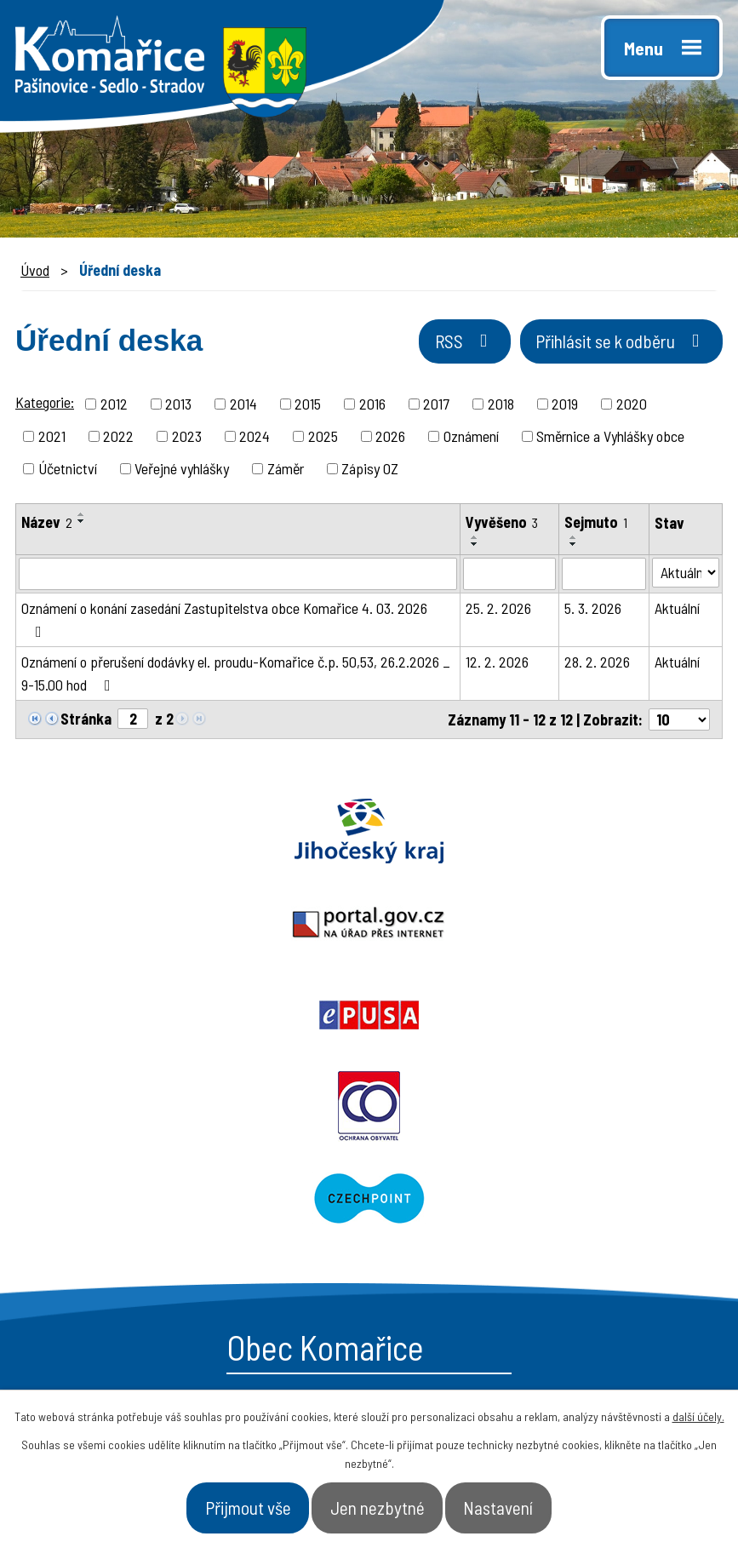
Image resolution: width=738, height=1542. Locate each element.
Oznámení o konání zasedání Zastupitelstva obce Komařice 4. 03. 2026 (224, 621)
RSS (403, 351)
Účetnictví (67, 470)
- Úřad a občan (612, 1227)
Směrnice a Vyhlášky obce (610, 438)
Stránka (86, 721)
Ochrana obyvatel (184, 926)
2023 (187, 438)
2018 (501, 406)
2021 (52, 438)
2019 (565, 406)
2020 (631, 406)
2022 (118, 438)
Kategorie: (44, 404)
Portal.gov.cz (369, 834)
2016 (372, 406)
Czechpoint (554, 926)
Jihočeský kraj (123, 834)
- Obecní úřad (442, 1197)
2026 (390, 438)
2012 (114, 406)
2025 (323, 438)
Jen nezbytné (381, 1503)
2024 (254, 438)
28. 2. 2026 (597, 664)
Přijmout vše (214, 1503)
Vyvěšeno (502, 524)
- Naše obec (602, 1197)
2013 (178, 406)
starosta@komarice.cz (155, 1156)
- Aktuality (430, 1258)
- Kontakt (593, 1258)
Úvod (34, 270)
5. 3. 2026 (592, 610)
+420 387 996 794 (135, 1195)
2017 (436, 406)
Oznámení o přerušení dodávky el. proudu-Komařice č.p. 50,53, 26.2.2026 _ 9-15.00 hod (235, 675)
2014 (243, 406)
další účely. (698, 1408)
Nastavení (536, 1503)
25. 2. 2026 (498, 610)
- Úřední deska (447, 1227)
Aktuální (677, 610)
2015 (308, 406)
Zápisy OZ (369, 470)
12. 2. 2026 (497, 664)
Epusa (615, 834)
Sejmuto (595, 524)
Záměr (285, 470)
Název (46, 524)
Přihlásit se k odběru (597, 351)
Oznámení (471, 438)
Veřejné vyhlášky (181, 470)
